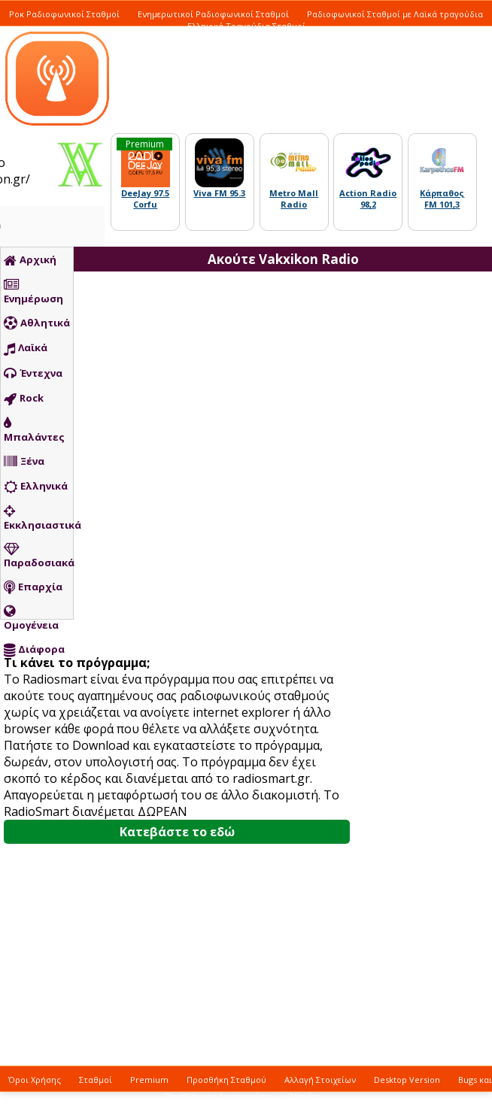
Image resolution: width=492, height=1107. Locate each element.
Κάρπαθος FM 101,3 (442, 198)
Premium (149, 1079)
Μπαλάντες (34, 430)
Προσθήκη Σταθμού (226, 1079)
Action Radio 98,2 (367, 198)
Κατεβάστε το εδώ (177, 831)
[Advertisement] (311, 545)
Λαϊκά (25, 348)
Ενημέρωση (33, 291)
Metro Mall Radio (293, 198)
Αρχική (30, 260)
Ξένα (24, 461)
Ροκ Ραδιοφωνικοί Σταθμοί (64, 14)
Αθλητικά (37, 323)
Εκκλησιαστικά (38, 518)
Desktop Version (407, 1079)
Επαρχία (33, 587)
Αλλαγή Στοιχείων (320, 1079)
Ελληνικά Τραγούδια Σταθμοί (246, 26)
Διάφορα (34, 649)
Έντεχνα (33, 373)
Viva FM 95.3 (219, 193)
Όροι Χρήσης (34, 1079)
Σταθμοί (95, 1079)
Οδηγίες (303, 1096)
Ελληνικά (36, 486)
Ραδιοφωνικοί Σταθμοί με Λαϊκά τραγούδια (395, 14)
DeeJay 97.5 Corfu (145, 198)
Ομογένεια (31, 618)
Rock (24, 398)
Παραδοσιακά (38, 555)
